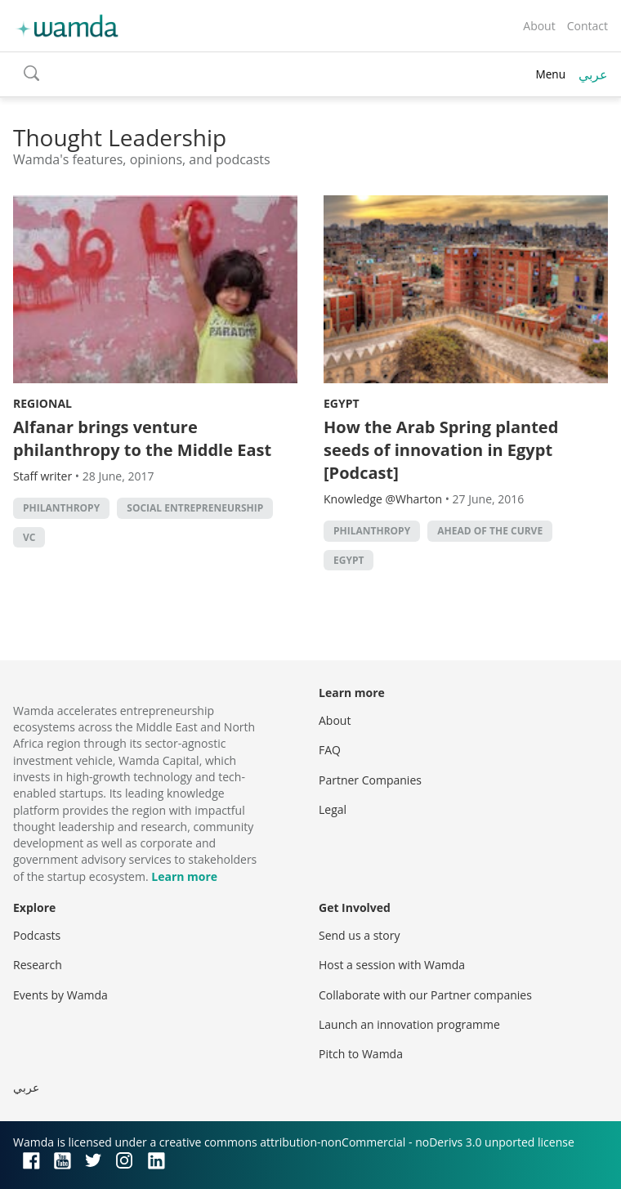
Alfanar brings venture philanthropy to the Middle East (142, 438)
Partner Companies (370, 780)
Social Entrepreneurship (195, 508)
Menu (550, 74)
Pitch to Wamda (361, 1054)
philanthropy (61, 508)
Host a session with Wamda (392, 964)
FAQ (330, 750)
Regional (42, 403)
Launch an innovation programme (409, 1024)
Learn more (184, 876)
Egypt (342, 403)
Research (37, 964)
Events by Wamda (60, 995)
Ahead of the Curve (490, 531)
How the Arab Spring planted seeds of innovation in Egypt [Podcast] (441, 450)
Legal (332, 809)
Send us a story (359, 935)
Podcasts (36, 935)
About (539, 26)
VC (29, 537)
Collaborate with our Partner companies (425, 995)
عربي (593, 74)
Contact (587, 26)
